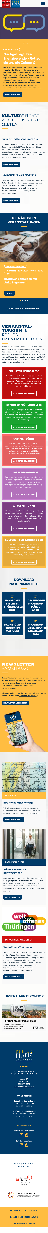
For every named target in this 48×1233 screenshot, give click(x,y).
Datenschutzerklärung (28, 696)
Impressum (15, 1211)
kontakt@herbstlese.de (24, 1087)
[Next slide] (28, 43)
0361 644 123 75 (24, 1084)
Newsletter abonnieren (15, 703)
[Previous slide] (20, 43)
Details (9, 293)
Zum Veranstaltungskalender (24, 308)
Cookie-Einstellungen (24, 1223)
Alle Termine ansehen (24, 393)
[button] (20, 300)
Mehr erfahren (12, 95)
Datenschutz (31, 1211)
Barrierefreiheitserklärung (24, 1217)
